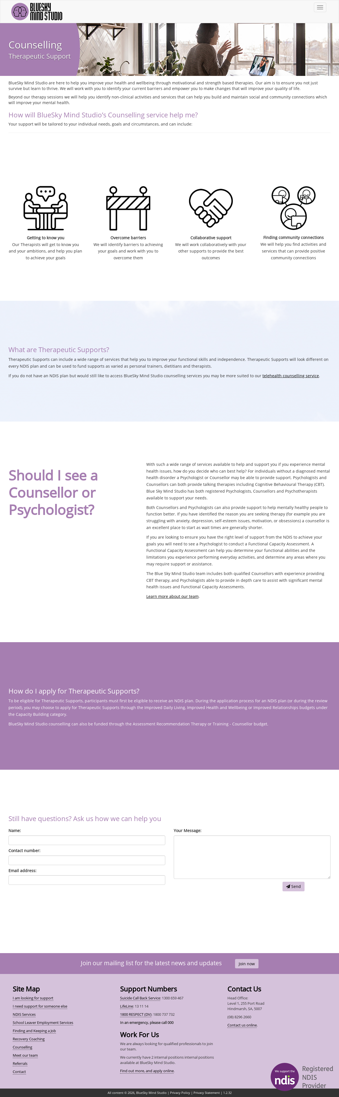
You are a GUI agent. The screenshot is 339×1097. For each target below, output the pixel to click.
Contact (19, 1071)
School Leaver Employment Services (43, 1022)
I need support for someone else (40, 1006)
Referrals (20, 1063)
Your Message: (187, 830)
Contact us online (242, 1025)
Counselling (22, 1047)
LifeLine (126, 1006)
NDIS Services (24, 1014)
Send (293, 886)
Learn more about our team (172, 596)
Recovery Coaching (29, 1038)
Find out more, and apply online (147, 1070)
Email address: (22, 870)
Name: (14, 830)
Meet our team (25, 1055)
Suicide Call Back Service (140, 998)
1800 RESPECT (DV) (135, 1014)
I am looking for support (33, 998)
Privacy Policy (180, 1093)
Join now (247, 963)
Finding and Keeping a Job (34, 1030)
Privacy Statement (207, 1093)
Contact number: (24, 850)
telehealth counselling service (290, 375)
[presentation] (217, 893)
